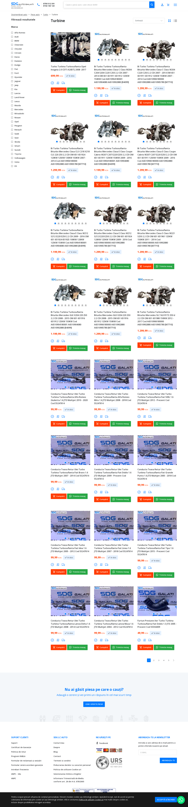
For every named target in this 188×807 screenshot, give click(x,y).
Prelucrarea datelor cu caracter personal (72, 765)
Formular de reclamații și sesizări (26, 760)
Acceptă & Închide (166, 799)
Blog (56, 752)
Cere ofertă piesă (94, 704)
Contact (57, 756)
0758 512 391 (49, 3)
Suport (14, 743)
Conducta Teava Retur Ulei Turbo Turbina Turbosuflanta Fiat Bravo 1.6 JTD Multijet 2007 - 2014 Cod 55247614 (70, 472)
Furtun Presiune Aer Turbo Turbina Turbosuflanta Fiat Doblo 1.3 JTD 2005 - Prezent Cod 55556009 (157, 623)
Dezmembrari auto (19, 14)
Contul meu (59, 743)
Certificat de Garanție (21, 747)
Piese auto (35, 14)
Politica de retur (18, 752)
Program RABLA (18, 756)
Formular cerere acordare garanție (27, 765)
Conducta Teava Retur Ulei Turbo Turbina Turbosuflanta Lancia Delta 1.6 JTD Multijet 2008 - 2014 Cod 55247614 (70, 623)
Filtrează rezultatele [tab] (23, 19)
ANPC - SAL (16, 774)
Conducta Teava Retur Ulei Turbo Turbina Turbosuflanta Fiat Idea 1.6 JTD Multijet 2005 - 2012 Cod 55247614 (70, 548)
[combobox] (109, 4)
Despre (57, 747)
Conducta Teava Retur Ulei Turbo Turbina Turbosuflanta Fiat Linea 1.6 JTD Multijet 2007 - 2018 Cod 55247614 (113, 548)
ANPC (13, 778)
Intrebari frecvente (20, 769)
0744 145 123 (49, 6)
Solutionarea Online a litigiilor (67, 774)
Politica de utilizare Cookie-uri (67, 769)
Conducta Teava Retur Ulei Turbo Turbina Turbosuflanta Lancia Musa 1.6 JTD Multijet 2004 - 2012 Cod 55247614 (113, 623)
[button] (99, 61)
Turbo (45, 14)
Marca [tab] (14, 26)
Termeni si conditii (62, 760)
